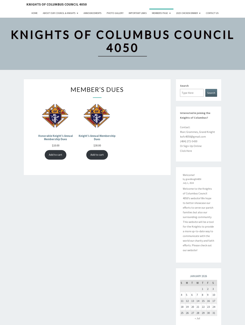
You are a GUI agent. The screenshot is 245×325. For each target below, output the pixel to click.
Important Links (138, 13)
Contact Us (212, 13)
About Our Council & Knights (59, 13)
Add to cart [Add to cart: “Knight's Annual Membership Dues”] (97, 155)
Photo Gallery (115, 13)
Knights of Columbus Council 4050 (56, 4)
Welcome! (189, 175)
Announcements (93, 13)
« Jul (197, 318)
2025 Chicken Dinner (187, 13)
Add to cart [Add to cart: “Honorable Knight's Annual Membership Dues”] (55, 155)
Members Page (160, 13)
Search (184, 85)
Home (35, 13)
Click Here (186, 151)
